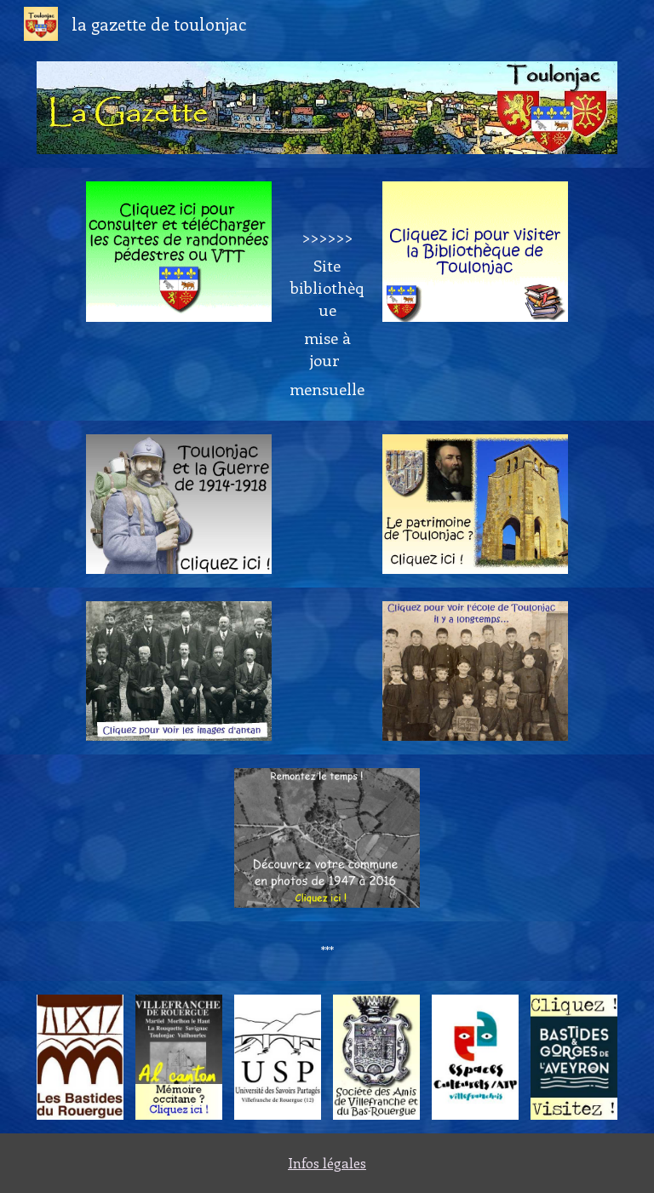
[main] (327, 293)
